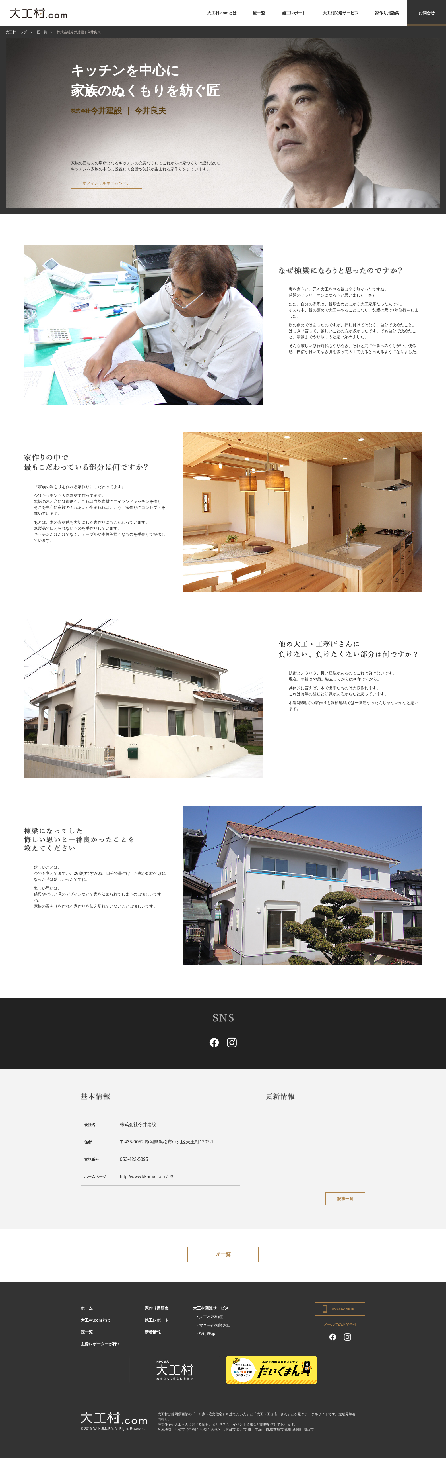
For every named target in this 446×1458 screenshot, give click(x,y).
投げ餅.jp (207, 1333)
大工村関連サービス (340, 13)
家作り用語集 (387, 13)
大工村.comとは (222, 13)
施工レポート (294, 13)
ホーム (87, 1308)
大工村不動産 (211, 1316)
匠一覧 (259, 13)
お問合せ (427, 13)
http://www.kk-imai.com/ (144, 1176)
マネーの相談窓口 (215, 1325)
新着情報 (153, 1332)
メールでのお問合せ (340, 1325)
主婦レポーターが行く (101, 1344)
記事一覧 (345, 1198)
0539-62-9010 (343, 1309)
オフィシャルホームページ (106, 183)
